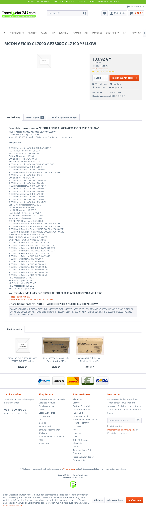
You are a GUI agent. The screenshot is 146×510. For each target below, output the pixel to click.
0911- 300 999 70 (15, 409)
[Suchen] (85, 13)
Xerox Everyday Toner (83, 457)
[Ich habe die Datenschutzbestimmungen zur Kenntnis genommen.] (108, 426)
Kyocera (77, 429)
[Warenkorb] (136, 13)
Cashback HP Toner (82, 409)
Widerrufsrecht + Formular (51, 436)
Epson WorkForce (47, 412)
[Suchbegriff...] (67, 13)
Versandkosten (69, 469)
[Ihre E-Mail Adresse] (121, 420)
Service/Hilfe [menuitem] (134, 6)
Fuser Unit (78, 412)
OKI (40, 419)
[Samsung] (97, 33)
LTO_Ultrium (44, 416)
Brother (76, 402)
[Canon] (44, 33)
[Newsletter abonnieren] (138, 420)
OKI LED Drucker (81, 440)
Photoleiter (78, 443)
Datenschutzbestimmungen (120, 429)
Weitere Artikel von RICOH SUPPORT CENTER (31, 299)
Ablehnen (98, 500)
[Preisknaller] (17, 33)
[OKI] (86, 33)
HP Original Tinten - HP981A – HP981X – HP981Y (87, 421)
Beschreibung (13, 117)
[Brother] (32, 33)
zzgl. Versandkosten (100, 69)
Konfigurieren (134, 500)
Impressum (44, 443)
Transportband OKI (82, 450)
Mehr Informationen (13, 505)
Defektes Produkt (47, 402)
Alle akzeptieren (115, 500)
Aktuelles (77, 399)
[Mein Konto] (118, 13)
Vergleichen (99, 84)
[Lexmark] (76, 33)
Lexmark (77, 433)
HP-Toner (77, 426)
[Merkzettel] (105, 13)
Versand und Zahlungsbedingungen (49, 428)
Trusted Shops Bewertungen (63, 117)
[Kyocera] (63, 33)
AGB (41, 440)
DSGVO (42, 409)
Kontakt (42, 423)
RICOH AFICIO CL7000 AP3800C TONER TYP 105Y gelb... (22, 359)
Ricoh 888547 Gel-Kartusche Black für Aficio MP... (89, 359)
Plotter (76, 446)
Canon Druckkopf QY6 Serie (52, 399)
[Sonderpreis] (112, 33)
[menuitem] (67, 13)
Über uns (77, 453)
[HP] (53, 33)
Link (75, 436)
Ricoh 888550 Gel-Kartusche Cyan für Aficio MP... (56, 359)
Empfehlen (115, 87)
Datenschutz (79, 460)
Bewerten (99, 87)
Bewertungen (35, 117)
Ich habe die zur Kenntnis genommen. (122, 429)
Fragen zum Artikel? (19, 296)
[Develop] (136, 33)
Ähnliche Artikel (14, 329)
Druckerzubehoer (47, 406)
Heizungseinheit (81, 416)
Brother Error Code (82, 406)
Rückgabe (43, 433)
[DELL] (125, 33)
